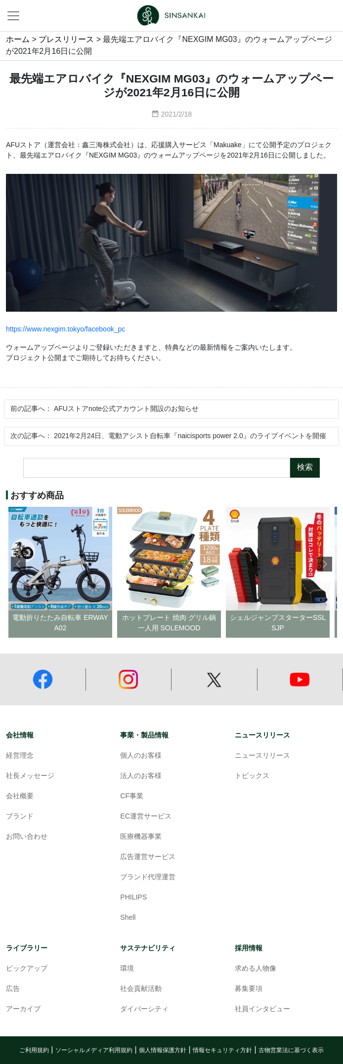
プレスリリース (66, 40)
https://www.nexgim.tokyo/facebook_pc (65, 329)
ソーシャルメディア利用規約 (93, 1050)
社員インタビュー (262, 1009)
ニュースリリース (262, 735)
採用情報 (248, 948)
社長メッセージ (30, 776)
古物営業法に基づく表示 (291, 1050)
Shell (127, 918)
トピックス (252, 776)
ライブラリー (26, 948)
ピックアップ (26, 969)
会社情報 (20, 735)
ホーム (18, 40)
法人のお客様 (141, 776)
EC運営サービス (145, 816)
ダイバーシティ (144, 1009)
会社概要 (20, 796)
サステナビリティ (147, 948)
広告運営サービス (147, 857)
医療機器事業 (141, 837)
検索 (305, 467)
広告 (13, 989)
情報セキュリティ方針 (222, 1050)
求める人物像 (255, 969)
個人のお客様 (141, 756)
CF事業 (131, 796)
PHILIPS (133, 897)
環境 (127, 969)
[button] (324, 564)
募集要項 (248, 989)
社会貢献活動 (141, 989)
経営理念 (20, 756)
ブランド (20, 816)
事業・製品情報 (144, 735)
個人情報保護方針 (162, 1050)
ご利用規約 (34, 1050)
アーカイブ (23, 1009)
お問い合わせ (26, 837)
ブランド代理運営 (147, 877)
